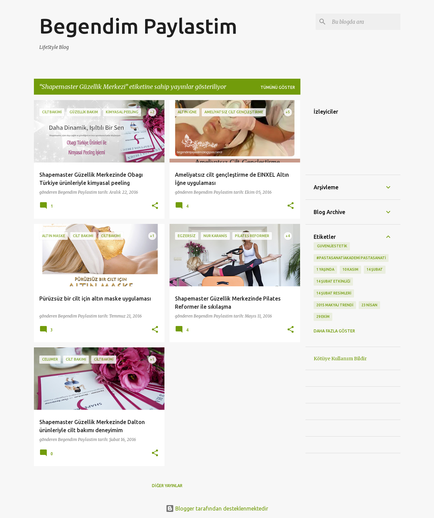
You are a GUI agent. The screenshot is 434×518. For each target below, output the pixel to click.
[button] (155, 206)
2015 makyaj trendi (334, 305)
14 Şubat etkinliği (333, 281)
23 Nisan (369, 305)
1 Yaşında (325, 269)
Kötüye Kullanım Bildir (340, 359)
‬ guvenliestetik (331, 246)
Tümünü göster (277, 87)
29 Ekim (323, 316)
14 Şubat (375, 269)
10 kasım (350, 269)
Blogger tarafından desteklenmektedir (217, 508)
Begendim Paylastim (138, 26)
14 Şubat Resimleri (333, 293)
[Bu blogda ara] (364, 22)
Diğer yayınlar (167, 485)
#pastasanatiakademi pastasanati (351, 258)
